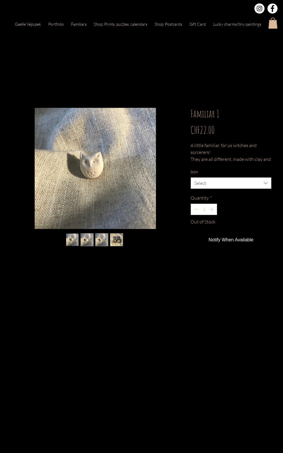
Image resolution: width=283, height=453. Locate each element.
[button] (273, 23)
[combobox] (231, 183)
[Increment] (212, 209)
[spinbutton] (204, 209)
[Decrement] (195, 209)
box (194, 171)
